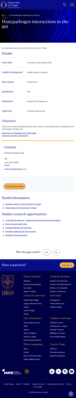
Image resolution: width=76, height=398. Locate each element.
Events (26, 352)
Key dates (27, 288)
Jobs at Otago (29, 310)
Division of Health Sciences (60, 284)
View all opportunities (14, 186)
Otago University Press (33, 303)
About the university (34, 295)
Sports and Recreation (33, 356)
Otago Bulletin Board (32, 359)
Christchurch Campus (58, 326)
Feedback (26, 384)
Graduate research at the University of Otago (23, 204)
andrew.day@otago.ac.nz (15, 169)
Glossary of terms (38, 384)
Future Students (32, 276)
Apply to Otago (30, 291)
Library (26, 307)
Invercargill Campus (58, 336)
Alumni (26, 330)
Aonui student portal (32, 323)
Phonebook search (57, 352)
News (26, 349)
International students (32, 340)
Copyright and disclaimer (55, 384)
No (56, 252)
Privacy (68, 384)
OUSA (26, 314)
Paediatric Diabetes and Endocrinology (20, 231)
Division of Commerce (59, 281)
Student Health (56, 307)
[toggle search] (64, 4)
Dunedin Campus (57, 330)
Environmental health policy (16, 224)
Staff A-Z (53, 349)
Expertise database (57, 356)
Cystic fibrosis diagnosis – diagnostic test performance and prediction (33, 220)
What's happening (33, 344)
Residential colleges (31, 300)
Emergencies (55, 300)
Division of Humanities (58, 288)
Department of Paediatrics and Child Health (19, 133)
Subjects (27, 281)
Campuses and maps (60, 318)
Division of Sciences (58, 291)
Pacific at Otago (30, 336)
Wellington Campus (57, 333)
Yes (46, 252)
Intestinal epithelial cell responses (18, 228)
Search (18, 384)
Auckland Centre (56, 323)
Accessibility (38, 387)
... (6, 15)
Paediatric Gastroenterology (16, 235)
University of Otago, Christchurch (15, 136)
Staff (25, 326)
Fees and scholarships (32, 284)
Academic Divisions (60, 276)
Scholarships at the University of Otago (20, 208)
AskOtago (67, 265)
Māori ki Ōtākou (30, 333)
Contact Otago (57, 344)
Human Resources (57, 303)
